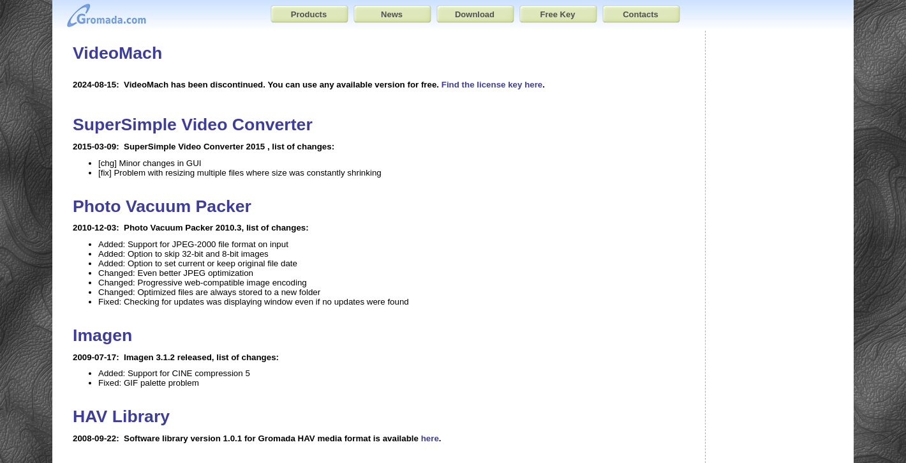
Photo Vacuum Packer (162, 206)
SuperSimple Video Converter (193, 124)
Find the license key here (492, 84)
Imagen (102, 335)
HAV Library (121, 416)
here (430, 438)
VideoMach (117, 53)
